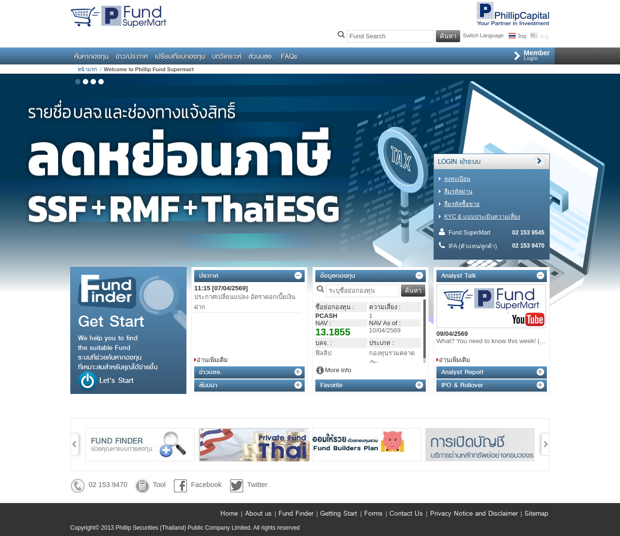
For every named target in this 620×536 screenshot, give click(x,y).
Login (537, 55)
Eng (543, 35)
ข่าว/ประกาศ (132, 56)
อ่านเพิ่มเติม (212, 359)
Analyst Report (462, 372)
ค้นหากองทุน (91, 56)
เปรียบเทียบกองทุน (180, 56)
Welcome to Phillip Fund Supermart (149, 69)
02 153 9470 (108, 485)
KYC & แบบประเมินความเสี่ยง (482, 216)
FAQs (289, 56)
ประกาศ (208, 275)
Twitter (257, 485)
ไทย (522, 35)
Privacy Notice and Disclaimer (474, 513)
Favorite (331, 385)
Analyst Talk (458, 275)
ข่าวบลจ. (210, 372)
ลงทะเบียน (457, 178)
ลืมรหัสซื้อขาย (462, 204)
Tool (159, 485)
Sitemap (536, 513)
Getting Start (338, 513)
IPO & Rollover (462, 385)
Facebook (206, 485)
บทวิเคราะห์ (226, 56)
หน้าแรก (87, 69)
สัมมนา (208, 385)
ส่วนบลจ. (261, 56)
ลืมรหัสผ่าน (458, 191)
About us (258, 513)
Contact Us (406, 513)
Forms (373, 513)
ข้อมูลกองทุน (337, 275)
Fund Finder (296, 513)
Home (229, 513)
